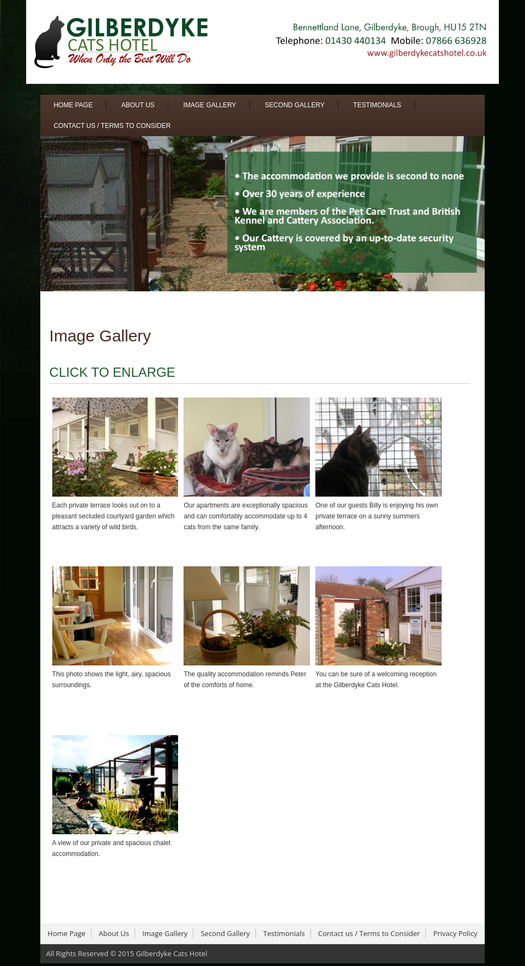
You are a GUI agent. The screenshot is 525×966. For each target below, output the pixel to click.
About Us (138, 105)
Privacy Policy (455, 933)
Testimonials (377, 105)
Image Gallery (209, 105)
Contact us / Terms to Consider (111, 126)
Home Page (73, 105)
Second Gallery (295, 105)
